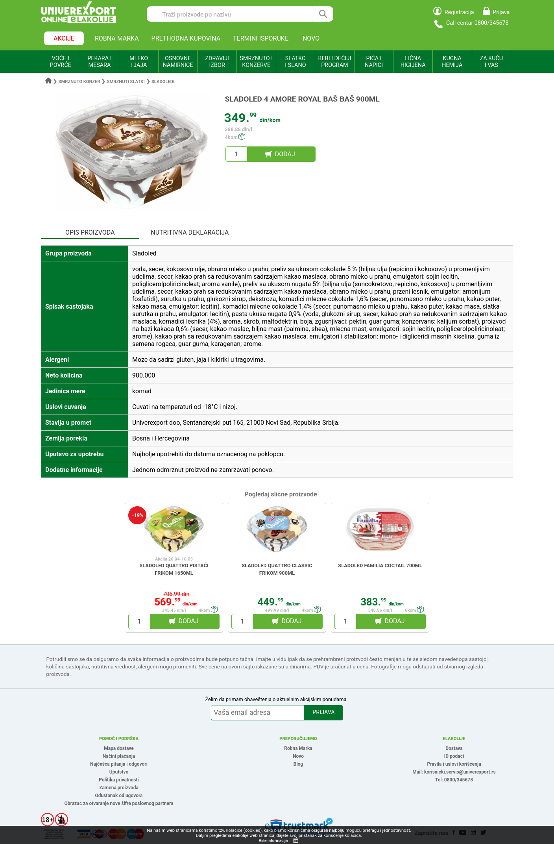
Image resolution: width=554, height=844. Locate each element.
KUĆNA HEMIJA (452, 61)
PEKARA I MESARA (99, 61)
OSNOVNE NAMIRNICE (178, 61)
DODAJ (285, 154)
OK (296, 841)
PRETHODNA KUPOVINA (186, 38)
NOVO (311, 38)
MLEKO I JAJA (138, 61)
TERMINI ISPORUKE (260, 38)
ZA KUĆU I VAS (491, 61)
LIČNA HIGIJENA (413, 61)
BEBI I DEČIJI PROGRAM (334, 61)
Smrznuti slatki (126, 81)
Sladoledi (162, 81)
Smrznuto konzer (79, 81)
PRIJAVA (323, 712)
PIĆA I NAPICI (374, 61)
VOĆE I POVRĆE (60, 61)
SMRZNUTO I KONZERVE (256, 61)
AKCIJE (64, 38)
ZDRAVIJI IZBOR (217, 61)
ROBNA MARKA (117, 38)
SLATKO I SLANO (295, 61)
